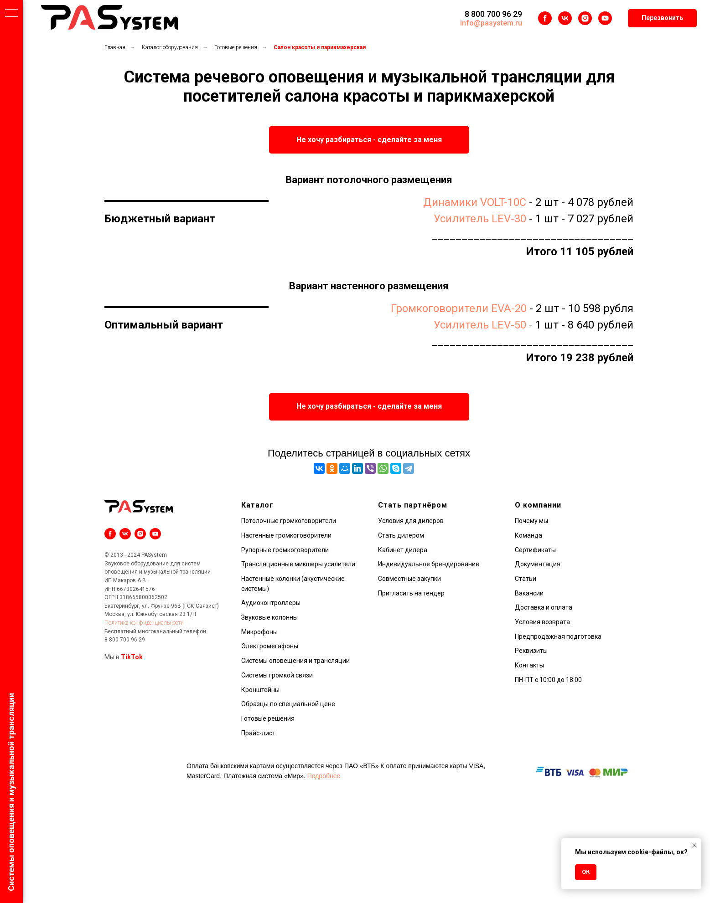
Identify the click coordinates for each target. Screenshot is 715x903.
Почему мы (531, 520)
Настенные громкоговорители (286, 535)
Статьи (525, 578)
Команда (528, 535)
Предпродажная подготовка (558, 636)
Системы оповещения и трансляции (295, 660)
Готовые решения (235, 47)
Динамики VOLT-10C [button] (474, 202)
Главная (114, 47)
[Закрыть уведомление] (694, 845)
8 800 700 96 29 (493, 14)
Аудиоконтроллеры (271, 602)
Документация (537, 564)
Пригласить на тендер (411, 593)
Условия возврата (542, 622)
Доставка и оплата (543, 607)
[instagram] (585, 18)
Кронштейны (260, 689)
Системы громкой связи (277, 675)
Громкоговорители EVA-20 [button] (459, 308)
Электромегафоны (269, 646)
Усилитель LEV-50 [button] (480, 324)
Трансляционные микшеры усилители (298, 564)
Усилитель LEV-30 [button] (480, 218)
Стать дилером (401, 535)
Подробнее (324, 776)
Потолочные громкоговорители (288, 520)
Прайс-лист (258, 733)
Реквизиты (531, 650)
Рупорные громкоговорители (285, 550)
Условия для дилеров (411, 520)
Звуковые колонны (269, 617)
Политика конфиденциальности (144, 623)
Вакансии (529, 593)
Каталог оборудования (170, 47)
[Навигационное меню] (11, 13)
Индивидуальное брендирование (428, 564)
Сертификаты (535, 550)
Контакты (529, 665)
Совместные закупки (409, 578)
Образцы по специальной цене (288, 704)
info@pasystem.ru (491, 23)
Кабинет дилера (402, 550)
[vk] (565, 18)
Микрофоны (259, 632)
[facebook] (545, 18)
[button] (662, 18)
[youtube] (605, 18)
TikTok (132, 657)
